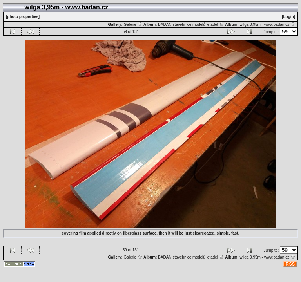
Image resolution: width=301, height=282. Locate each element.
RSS (290, 264)
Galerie (133, 24)
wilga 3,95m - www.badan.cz (267, 24)
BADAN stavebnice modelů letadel (191, 24)
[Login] (288, 16)
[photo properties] (23, 16)
